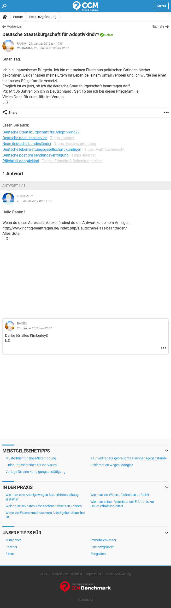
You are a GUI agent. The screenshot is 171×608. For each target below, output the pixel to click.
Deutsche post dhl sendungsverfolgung (35, 155)
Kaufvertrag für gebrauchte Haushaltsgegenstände (128, 458)
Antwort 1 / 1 (13, 185)
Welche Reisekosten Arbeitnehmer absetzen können (44, 506)
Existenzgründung (42, 17)
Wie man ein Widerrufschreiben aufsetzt (119, 495)
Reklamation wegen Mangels (111, 465)
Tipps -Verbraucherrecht (104, 149)
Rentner (11, 547)
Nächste (158, 26)
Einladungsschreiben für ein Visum (31, 465)
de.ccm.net (85, 600)
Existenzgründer (102, 547)
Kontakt (76, 574)
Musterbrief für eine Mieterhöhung (31, 458)
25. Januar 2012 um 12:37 (51, 48)
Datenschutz (59, 574)
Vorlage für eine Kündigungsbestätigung (35, 472)
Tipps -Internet (62, 138)
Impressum (93, 574)
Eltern (10, 554)
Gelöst (108, 35)
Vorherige (14, 26)
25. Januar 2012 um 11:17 (34, 201)
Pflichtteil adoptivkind (20, 161)
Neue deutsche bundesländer (26, 143)
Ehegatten (98, 554)
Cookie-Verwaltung (118, 574)
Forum (18, 17)
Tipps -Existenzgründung (75, 143)
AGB (43, 574)
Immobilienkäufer (103, 540)
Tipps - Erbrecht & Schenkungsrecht (72, 161)
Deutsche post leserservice (24, 138)
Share (13, 112)
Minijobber (13, 540)
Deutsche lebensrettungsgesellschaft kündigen (41, 149)
